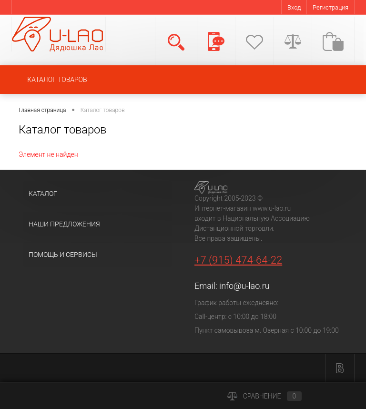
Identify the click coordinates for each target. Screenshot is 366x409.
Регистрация (330, 7)
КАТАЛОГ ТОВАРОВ (57, 79)
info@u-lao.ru (244, 286)
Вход (294, 7)
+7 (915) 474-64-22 (238, 260)
